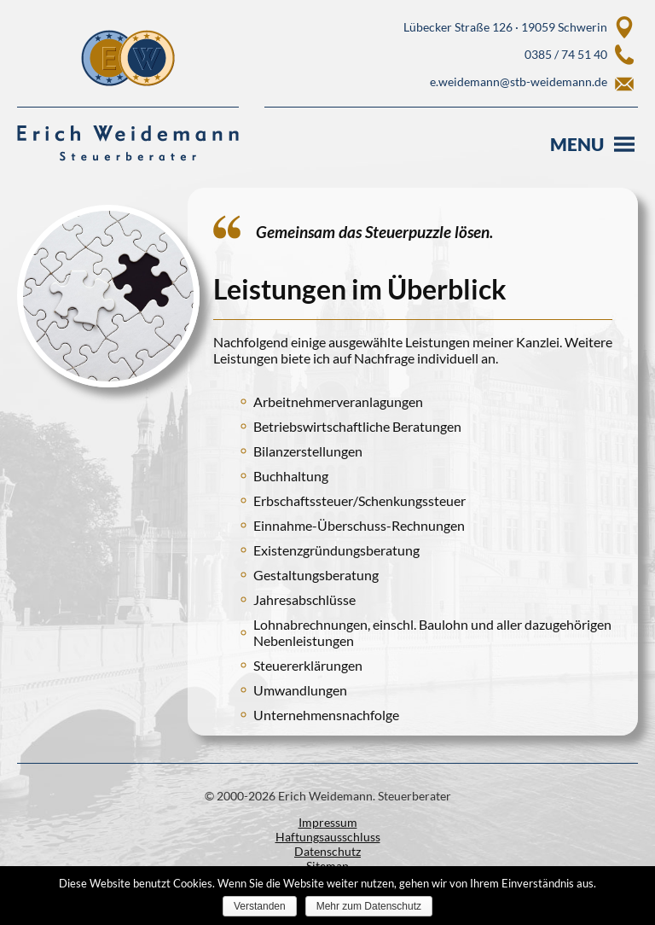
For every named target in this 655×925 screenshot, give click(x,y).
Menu (577, 143)
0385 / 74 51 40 (566, 54)
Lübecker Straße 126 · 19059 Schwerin (505, 27)
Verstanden (260, 906)
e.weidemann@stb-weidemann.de (518, 81)
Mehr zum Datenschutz (368, 906)
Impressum (328, 822)
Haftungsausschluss (327, 836)
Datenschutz (327, 851)
